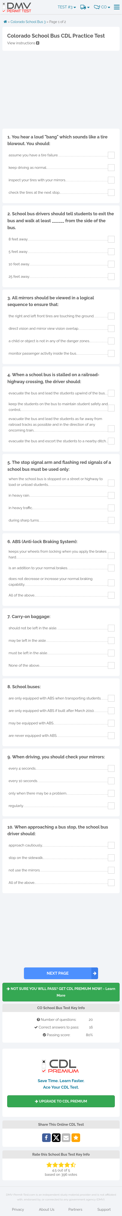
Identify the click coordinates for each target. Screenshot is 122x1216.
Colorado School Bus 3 (28, 22)
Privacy (18, 1209)
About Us (46, 1209)
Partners (75, 1209)
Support (104, 1209)
